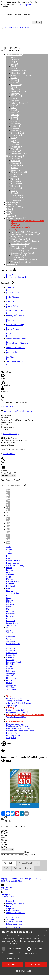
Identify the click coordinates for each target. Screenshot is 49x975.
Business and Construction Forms (26, 234)
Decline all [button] (36, 964)
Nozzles (15, 179)
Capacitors (16, 161)
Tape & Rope (17, 257)
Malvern (15, 112)
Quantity (28, 852)
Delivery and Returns (15, 903)
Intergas (15, 101)
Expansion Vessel (19, 172)
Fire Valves (16, 174)
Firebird (15, 80)
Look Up (37, 22)
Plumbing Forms (19, 255)
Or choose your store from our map (18, 27)
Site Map (10, 919)
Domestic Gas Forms (20, 244)
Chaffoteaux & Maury (21, 75)
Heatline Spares (18, 91)
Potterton (15, 121)
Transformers (17, 200)
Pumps (14, 191)
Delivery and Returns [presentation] (23, 868)
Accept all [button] (12, 964)
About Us (10, 908)
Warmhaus (16, 151)
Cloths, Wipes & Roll (21, 239)
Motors (15, 177)
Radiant (15, 128)
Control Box (17, 165)
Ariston (15, 59)
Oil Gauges (16, 184)
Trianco (15, 142)
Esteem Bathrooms (14, 924)
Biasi (14, 68)
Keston (15, 105)
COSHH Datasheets (14, 921)
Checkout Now (8, 476)
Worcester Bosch (19, 154)
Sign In (18, 4)
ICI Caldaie (16, 96)
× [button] (46, 931)
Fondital (15, 82)
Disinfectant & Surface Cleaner (25, 241)
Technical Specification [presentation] (28, 863)
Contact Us (10, 901)
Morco (14, 117)
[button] (24, 971)
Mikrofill (15, 114)
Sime (14, 138)
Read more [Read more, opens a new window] (17, 943)
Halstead (15, 89)
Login (9, 275)
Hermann (16, 94)
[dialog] (24, 951)
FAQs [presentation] (6, 868)
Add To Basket (7, 850)
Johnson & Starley (19, 103)
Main (14, 110)
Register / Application (16, 277)
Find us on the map (11, 434)
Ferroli (14, 78)
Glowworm (16, 84)
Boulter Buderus (18, 71)
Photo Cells (16, 188)
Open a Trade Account (15, 912)
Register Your (6, 888)
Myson (14, 119)
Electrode (16, 170)
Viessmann (16, 147)
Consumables (17, 163)
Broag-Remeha (18, 73)
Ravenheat (16, 131)
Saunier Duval (18, 133)
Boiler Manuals (12, 910)
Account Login (12, 917)
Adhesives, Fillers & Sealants (24, 232)
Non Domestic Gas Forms (22, 253)
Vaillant (15, 144)
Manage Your (7, 895)
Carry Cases (17, 237)
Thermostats (17, 195)
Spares (14, 193)
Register (27, 4)
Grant (14, 87)
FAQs (8, 906)
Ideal (14, 98)
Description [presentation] (9, 863)
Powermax (16, 124)
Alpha (14, 57)
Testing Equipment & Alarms (24, 260)
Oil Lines (16, 186)
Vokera (15, 149)
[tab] (9, 863)
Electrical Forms (18, 246)
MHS (14, 108)
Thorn (14, 140)
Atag (14, 61)
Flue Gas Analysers (20, 250)
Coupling (16, 167)
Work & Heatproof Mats (22, 262)
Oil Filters (16, 181)
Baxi (14, 66)
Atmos (14, 64)
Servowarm (16, 135)
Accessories (17, 158)
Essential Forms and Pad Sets (24, 248)
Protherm (16, 126)
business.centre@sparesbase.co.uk (18, 411)
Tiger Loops (17, 197)
